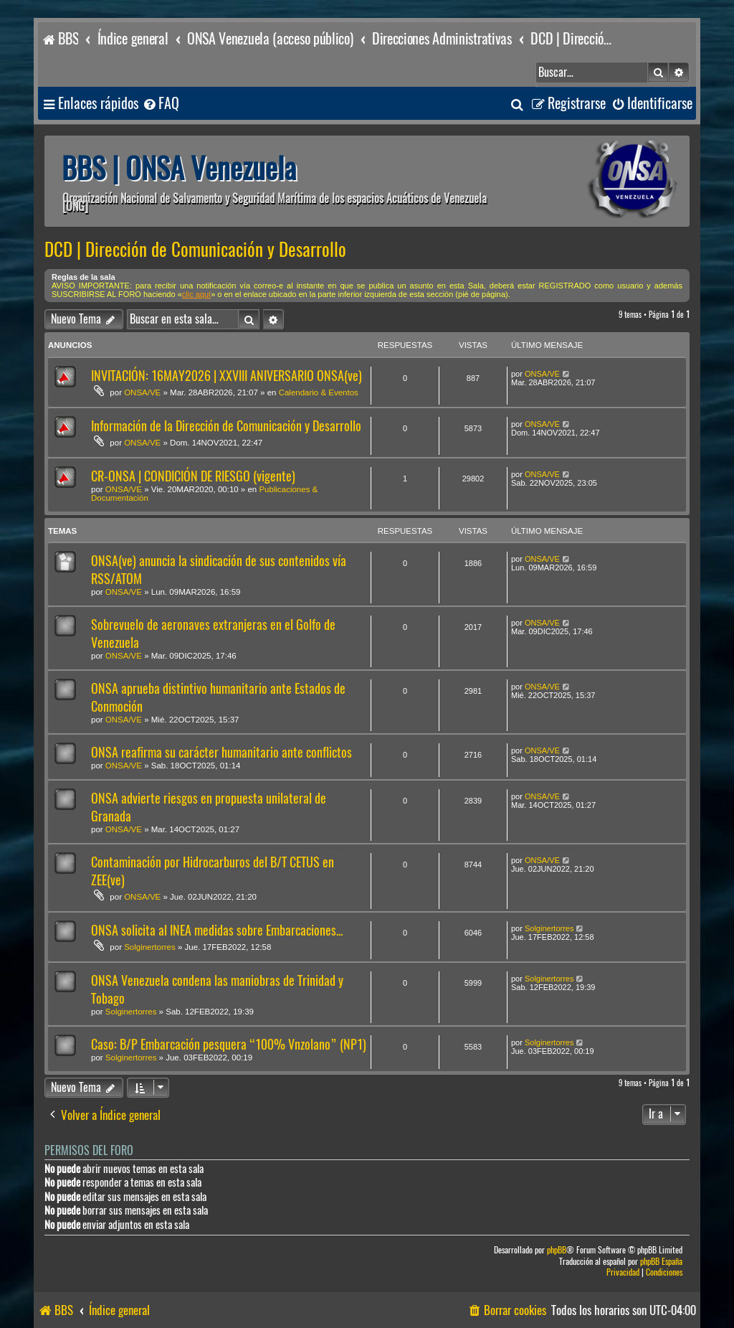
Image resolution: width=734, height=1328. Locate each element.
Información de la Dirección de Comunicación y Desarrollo (226, 426)
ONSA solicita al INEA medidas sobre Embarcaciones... (217, 930)
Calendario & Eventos (318, 392)
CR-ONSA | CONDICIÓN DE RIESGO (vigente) (193, 476)
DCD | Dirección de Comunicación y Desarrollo (195, 249)
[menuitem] (160, 104)
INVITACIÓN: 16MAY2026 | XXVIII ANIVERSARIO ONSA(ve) (226, 376)
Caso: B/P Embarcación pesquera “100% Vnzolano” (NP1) (228, 1044)
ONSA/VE (142, 392)
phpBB (556, 1250)
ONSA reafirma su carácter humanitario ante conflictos (221, 752)
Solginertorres (150, 947)
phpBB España (661, 1261)
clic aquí (196, 294)
